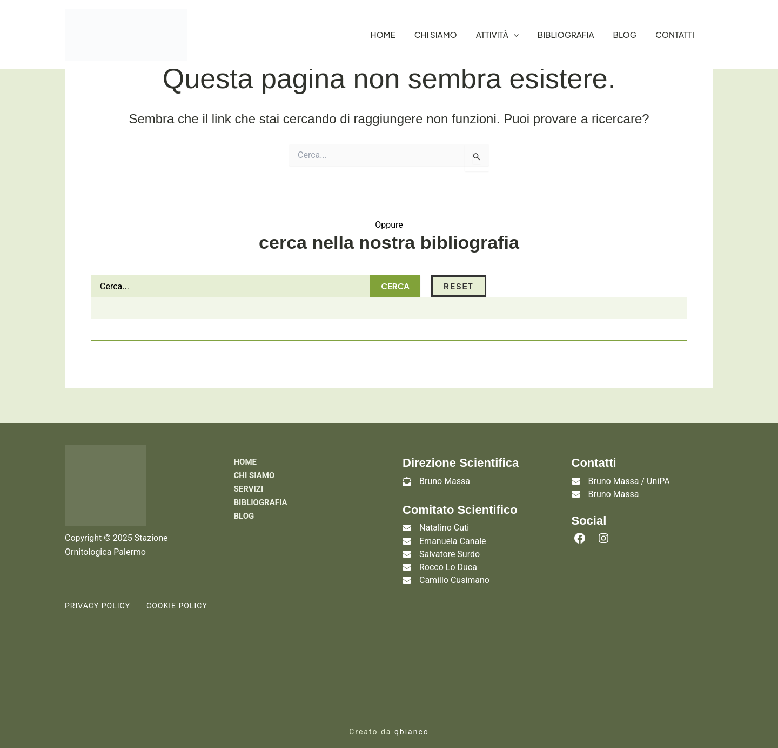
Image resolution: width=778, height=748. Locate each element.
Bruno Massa (444, 481)
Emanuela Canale (452, 538)
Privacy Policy (97, 589)
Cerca (294, 286)
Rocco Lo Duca (448, 557)
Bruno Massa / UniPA (629, 481)
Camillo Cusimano (454, 567)
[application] (513, 34)
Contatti (674, 34)
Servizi (249, 490)
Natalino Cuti (444, 528)
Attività (497, 34)
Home (383, 34)
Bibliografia (566, 34)
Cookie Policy (176, 589)
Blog (625, 34)
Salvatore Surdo (449, 547)
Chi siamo (435, 34)
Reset (358, 286)
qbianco (411, 715)
